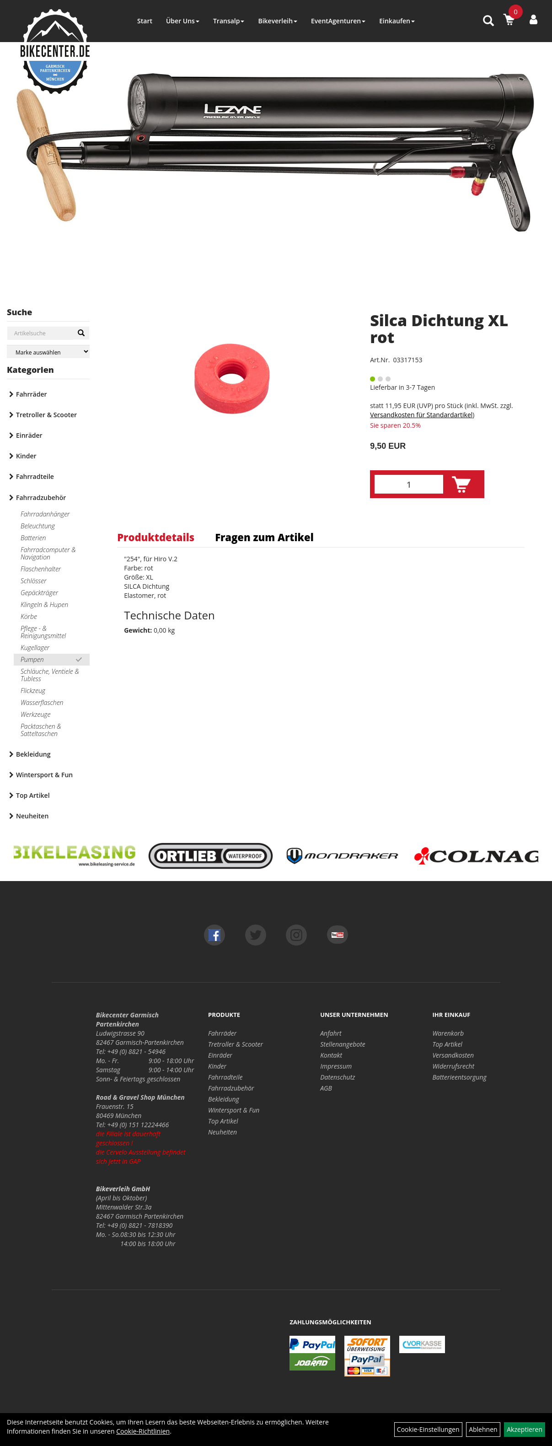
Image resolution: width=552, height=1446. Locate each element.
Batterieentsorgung (459, 1077)
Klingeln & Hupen (44, 604)
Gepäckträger (39, 592)
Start (144, 20)
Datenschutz (337, 1077)
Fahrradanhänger (45, 514)
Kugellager (35, 647)
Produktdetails (155, 537)
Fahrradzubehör (41, 497)
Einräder (29, 435)
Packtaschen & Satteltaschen (41, 730)
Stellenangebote (342, 1044)
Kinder (26, 456)
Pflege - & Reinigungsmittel (43, 632)
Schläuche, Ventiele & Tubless (50, 675)
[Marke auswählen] (48, 351)
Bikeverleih (277, 20)
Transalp (229, 20)
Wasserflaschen (42, 702)
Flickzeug (33, 690)
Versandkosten (453, 1055)
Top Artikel (33, 795)
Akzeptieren (524, 1429)
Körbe (29, 616)
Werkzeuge (35, 714)
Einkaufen (397, 20)
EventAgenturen (338, 20)
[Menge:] (409, 484)
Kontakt (331, 1055)
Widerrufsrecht (453, 1066)
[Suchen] (81, 333)
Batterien (33, 537)
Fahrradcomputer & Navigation (48, 553)
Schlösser (33, 580)
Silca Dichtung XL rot (439, 329)
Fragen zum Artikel (264, 537)
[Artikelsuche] (488, 21)
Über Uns (182, 20)
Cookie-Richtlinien (143, 1431)
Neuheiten (32, 816)
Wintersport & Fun (44, 774)
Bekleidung (33, 754)
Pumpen (32, 659)
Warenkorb (448, 1033)
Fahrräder (31, 394)
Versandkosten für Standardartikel (421, 414)
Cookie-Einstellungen (428, 1429)
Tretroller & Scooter (46, 414)
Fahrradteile (35, 476)
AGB (326, 1088)
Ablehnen (483, 1429)
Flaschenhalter (41, 568)
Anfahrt (330, 1033)
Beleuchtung (38, 525)
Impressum (336, 1066)
